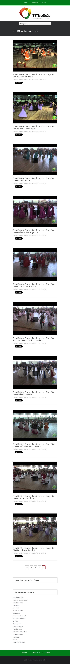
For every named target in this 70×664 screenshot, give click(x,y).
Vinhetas (15, 640)
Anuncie (26, 2)
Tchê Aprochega (18, 634)
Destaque (16, 608)
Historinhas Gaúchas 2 (19, 618)
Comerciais (16, 605)
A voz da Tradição (18, 597)
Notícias (15, 621)
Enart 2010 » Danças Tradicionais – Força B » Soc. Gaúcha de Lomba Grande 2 (33, 339)
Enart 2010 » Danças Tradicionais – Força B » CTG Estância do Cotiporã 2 (33, 231)
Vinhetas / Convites (19, 642)
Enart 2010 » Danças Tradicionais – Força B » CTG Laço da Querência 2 (33, 285)
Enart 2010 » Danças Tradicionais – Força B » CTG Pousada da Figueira (33, 127)
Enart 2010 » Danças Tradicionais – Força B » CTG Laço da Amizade (33, 75)
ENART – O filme (18, 610)
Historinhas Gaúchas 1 (19, 616)
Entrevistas (16, 613)
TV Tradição (19, 79)
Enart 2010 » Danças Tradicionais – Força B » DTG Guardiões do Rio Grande (33, 445)
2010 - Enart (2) (41, 79)
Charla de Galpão (18, 602)
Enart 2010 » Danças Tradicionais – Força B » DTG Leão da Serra (33, 179)
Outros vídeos (17, 624)
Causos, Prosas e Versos (20, 600)
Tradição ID (16, 637)
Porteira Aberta (17, 629)
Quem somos (35, 2)
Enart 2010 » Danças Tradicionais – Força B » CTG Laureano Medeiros (33, 497)
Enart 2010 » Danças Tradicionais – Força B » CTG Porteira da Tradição (33, 549)
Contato (43, 2)
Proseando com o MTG (20, 632)
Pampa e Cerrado (18, 626)
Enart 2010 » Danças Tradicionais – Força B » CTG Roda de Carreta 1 (33, 393)
